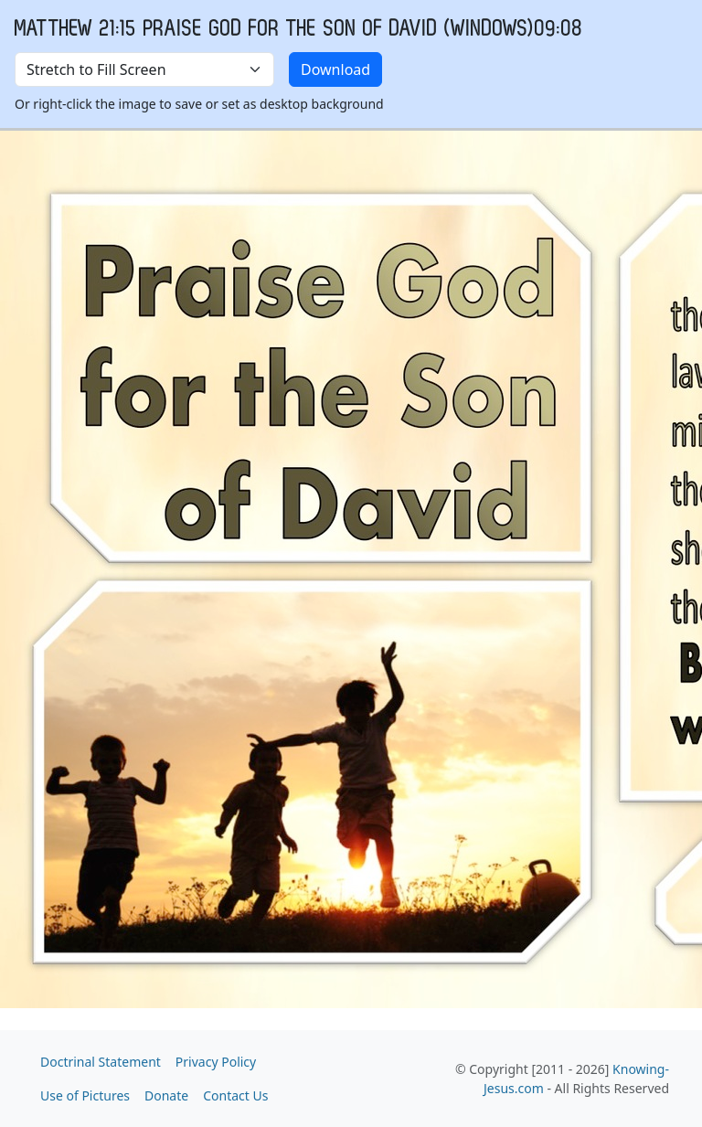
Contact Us (235, 1095)
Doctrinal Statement (100, 1061)
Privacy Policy (216, 1061)
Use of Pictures (85, 1095)
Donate (166, 1095)
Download (335, 69)
